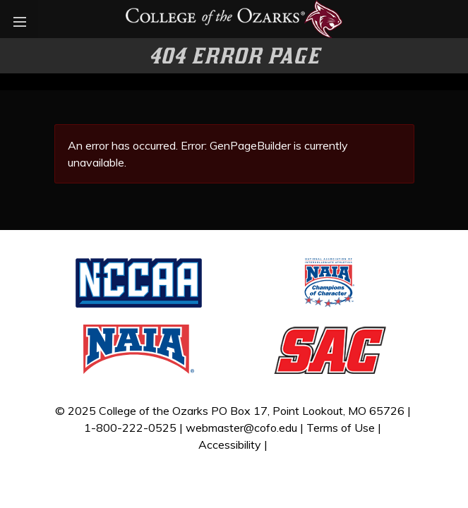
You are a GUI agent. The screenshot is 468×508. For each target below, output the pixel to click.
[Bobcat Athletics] (234, 18)
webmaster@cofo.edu (241, 428)
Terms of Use (340, 428)
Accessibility (229, 444)
